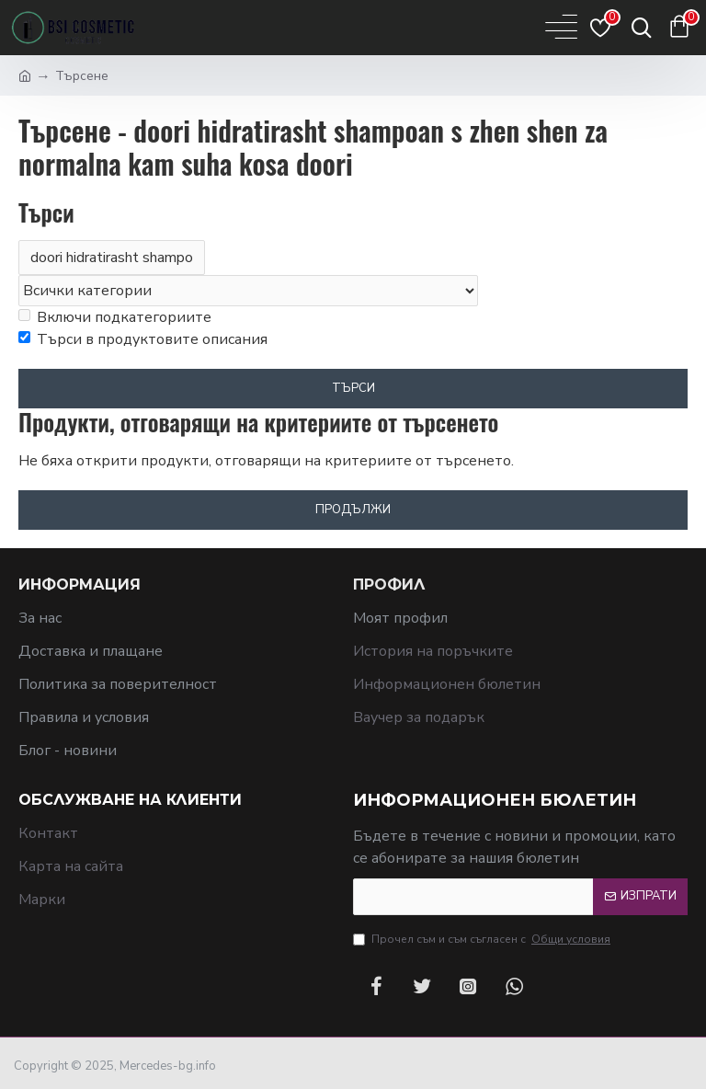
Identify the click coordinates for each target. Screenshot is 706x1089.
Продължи (353, 509)
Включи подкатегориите (114, 317)
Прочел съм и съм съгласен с (483, 939)
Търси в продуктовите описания (143, 339)
